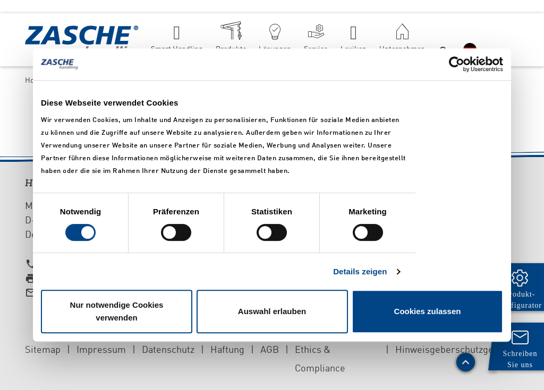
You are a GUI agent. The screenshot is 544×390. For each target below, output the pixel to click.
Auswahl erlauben (272, 311)
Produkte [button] (231, 49)
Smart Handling (177, 49)
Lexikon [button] (354, 49)
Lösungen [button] (275, 49)
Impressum (101, 349)
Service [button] (316, 49)
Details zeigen (360, 271)
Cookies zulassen (427, 311)
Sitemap (43, 349)
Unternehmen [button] (402, 49)
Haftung (227, 349)
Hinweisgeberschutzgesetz (453, 349)
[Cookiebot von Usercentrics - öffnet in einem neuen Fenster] (456, 64)
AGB (269, 349)
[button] (444, 39)
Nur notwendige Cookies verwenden (117, 311)
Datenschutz (168, 349)
